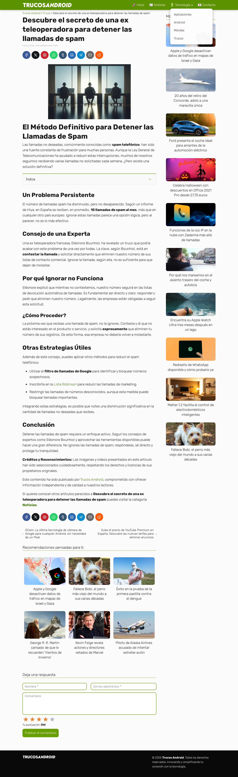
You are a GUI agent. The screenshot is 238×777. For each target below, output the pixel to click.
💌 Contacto (207, 5)
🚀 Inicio (138, 5)
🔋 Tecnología (180, 5)
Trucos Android (91, 479)
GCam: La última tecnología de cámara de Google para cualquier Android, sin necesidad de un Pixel (55, 533)
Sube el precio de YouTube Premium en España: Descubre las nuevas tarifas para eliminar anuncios (126, 533)
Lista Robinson (65, 384)
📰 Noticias (157, 5)
